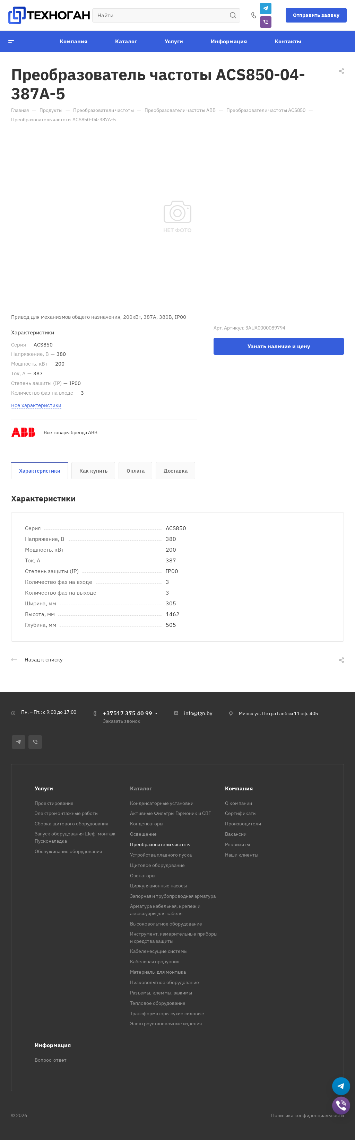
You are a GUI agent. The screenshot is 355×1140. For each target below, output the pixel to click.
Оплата (136, 470)
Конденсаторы (146, 824)
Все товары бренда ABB (70, 432)
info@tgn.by (198, 713)
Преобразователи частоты (160, 844)
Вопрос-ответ (51, 1060)
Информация (53, 1045)
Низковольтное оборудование (164, 982)
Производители (243, 824)
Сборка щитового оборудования (71, 824)
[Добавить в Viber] (341, 1106)
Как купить (93, 470)
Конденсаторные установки (161, 803)
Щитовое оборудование (157, 865)
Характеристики (39, 470)
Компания (239, 788)
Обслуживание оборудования (68, 851)
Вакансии (235, 834)
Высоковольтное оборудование (166, 924)
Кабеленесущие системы (159, 951)
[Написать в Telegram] (341, 1086)
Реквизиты (237, 844)
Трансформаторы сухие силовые (167, 1013)
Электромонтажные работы (66, 813)
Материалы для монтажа (158, 972)
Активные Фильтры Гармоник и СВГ (170, 813)
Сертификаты (241, 813)
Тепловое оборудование (157, 1003)
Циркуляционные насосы (158, 886)
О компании (238, 803)
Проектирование (54, 803)
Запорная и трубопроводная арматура (173, 896)
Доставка (176, 470)
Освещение (143, 834)
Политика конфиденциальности (307, 1115)
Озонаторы (142, 875)
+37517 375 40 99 (127, 713)
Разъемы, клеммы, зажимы (161, 993)
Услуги (44, 788)
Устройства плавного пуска (161, 855)
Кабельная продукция (154, 961)
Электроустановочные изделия (166, 1023)
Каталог (141, 788)
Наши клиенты (241, 855)
